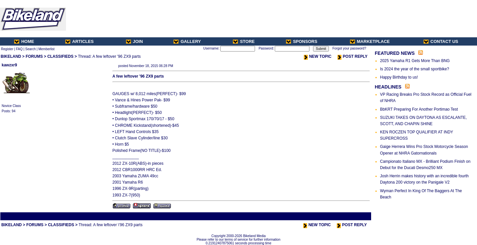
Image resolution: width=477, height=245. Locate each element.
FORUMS (34, 56)
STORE (244, 41)
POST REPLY (352, 56)
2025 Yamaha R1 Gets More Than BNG (415, 60)
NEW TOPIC (318, 56)
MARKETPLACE (370, 41)
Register (7, 49)
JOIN (134, 41)
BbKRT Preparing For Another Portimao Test (419, 109)
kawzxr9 (9, 65)
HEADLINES (388, 86)
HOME (24, 41)
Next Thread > (359, 216)
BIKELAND (11, 56)
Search (30, 49)
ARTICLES (79, 41)
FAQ (19, 49)
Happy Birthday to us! (399, 77)
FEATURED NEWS (395, 53)
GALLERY (187, 41)
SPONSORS (301, 41)
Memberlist (46, 49)
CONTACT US (441, 41)
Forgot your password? (349, 48)
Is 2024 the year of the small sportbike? (414, 69)
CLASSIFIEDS (60, 56)
